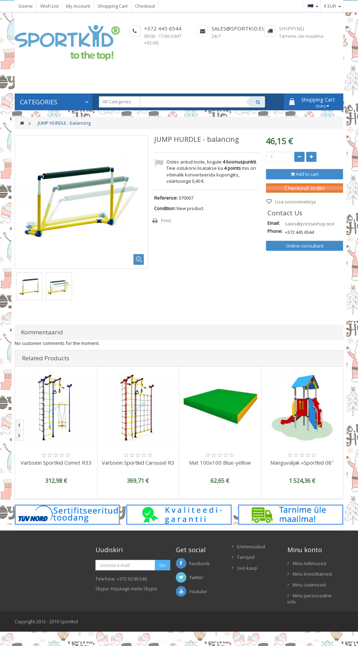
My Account (78, 6)
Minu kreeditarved (312, 574)
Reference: (166, 198)
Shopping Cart (113, 6)
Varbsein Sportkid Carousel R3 (138, 462)
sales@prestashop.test (310, 224)
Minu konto (304, 550)
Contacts (246, 579)
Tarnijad (246, 557)
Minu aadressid (309, 585)
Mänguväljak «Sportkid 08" (302, 462)
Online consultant (304, 246)
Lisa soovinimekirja (295, 202)
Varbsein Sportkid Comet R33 (56, 462)
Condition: (165, 208)
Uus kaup (247, 568)
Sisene (25, 6)
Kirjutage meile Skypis (134, 588)
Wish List (49, 6)
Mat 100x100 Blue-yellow (220, 462)
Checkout (145, 6)
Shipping (291, 28)
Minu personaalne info (309, 598)
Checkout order (304, 188)
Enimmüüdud (251, 546)
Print (166, 220)
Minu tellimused (309, 563)
